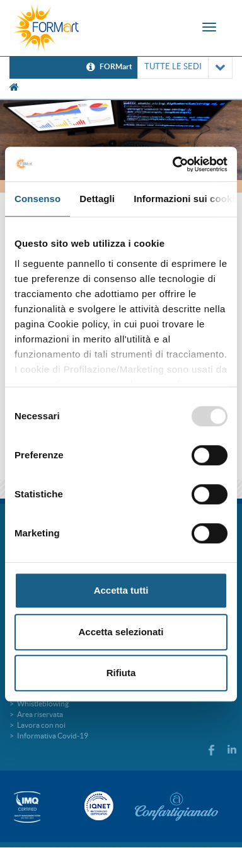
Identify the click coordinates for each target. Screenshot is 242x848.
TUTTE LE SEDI (185, 67)
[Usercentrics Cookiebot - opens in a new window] (173, 164)
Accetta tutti (121, 590)
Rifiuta (121, 672)
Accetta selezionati (120, 631)
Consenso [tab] (37, 198)
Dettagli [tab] (97, 198)
